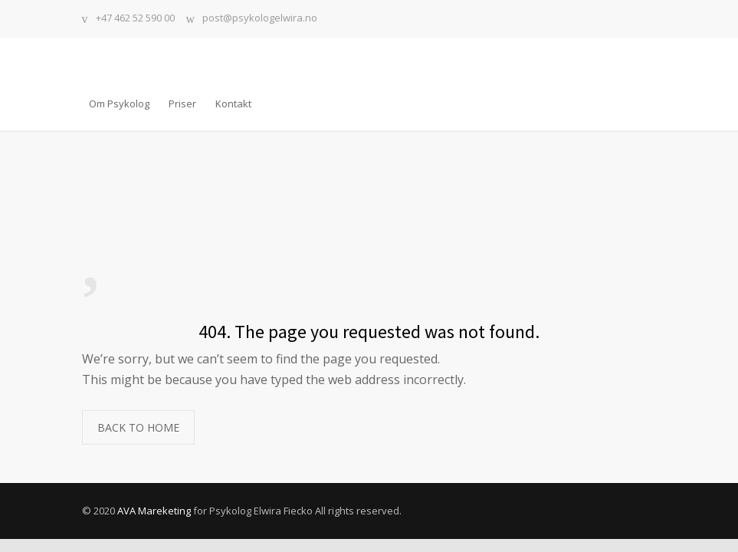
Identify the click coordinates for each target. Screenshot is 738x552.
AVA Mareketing (154, 511)
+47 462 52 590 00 (135, 19)
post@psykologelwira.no (259, 19)
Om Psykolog (119, 103)
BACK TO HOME (138, 427)
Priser (182, 103)
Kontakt (233, 103)
